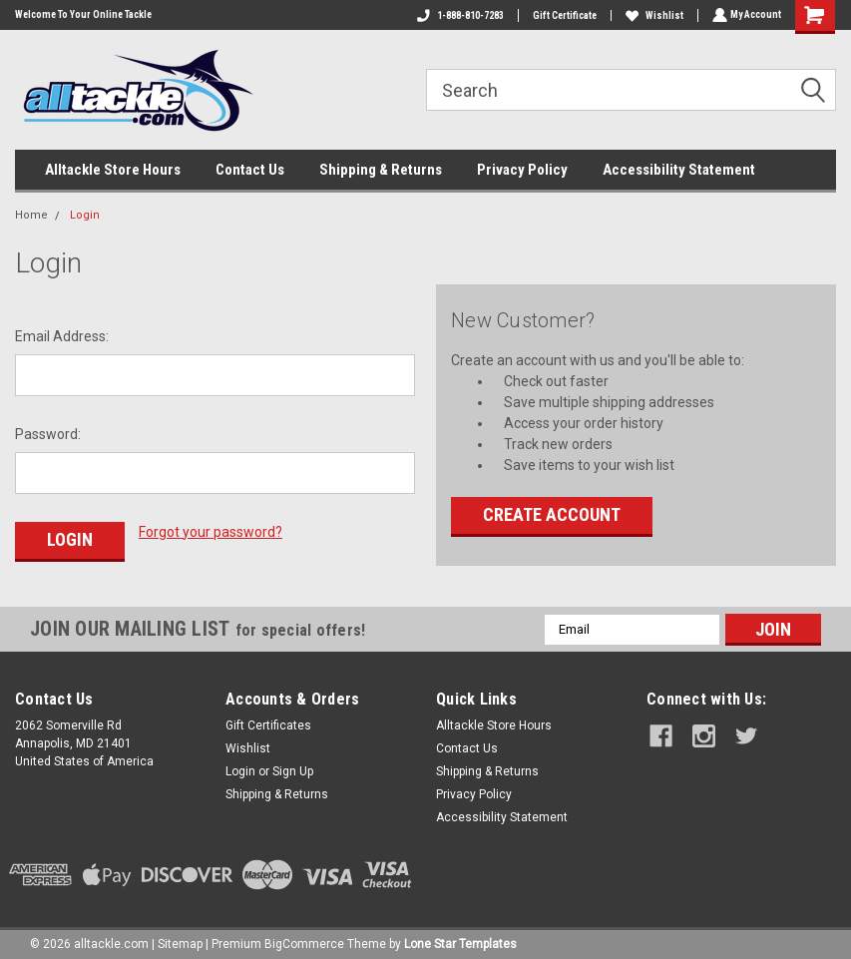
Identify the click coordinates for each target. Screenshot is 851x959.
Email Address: (62, 336)
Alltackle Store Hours (113, 170)
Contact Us (249, 170)
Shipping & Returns (380, 170)
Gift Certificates (268, 720)
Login (85, 215)
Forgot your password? (210, 532)
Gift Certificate (563, 15)
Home (31, 215)
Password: (48, 434)
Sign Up (292, 766)
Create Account (552, 514)
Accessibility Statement (679, 170)
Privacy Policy (522, 170)
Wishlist (652, 15)
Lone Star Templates (460, 939)
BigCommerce (304, 939)
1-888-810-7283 (458, 15)
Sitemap (180, 939)
